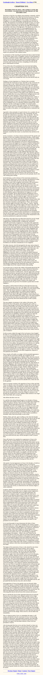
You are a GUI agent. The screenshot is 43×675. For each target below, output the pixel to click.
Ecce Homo (30, 2)
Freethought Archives (9, 2)
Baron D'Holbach (21, 2)
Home (19, 671)
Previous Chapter (12, 671)
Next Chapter (31, 671)
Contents (24, 671)
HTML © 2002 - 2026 (21, 673)
